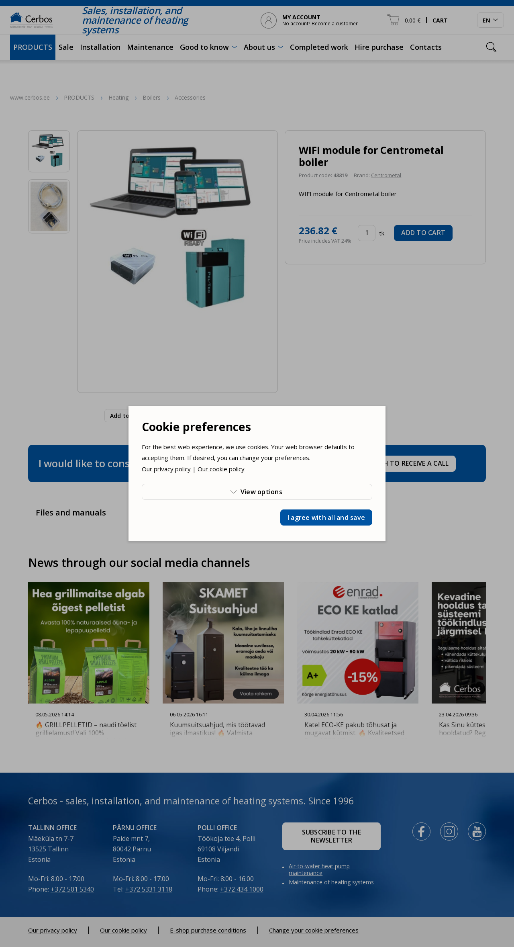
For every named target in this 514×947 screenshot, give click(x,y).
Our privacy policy (166, 469)
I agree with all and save (326, 517)
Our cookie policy (221, 469)
